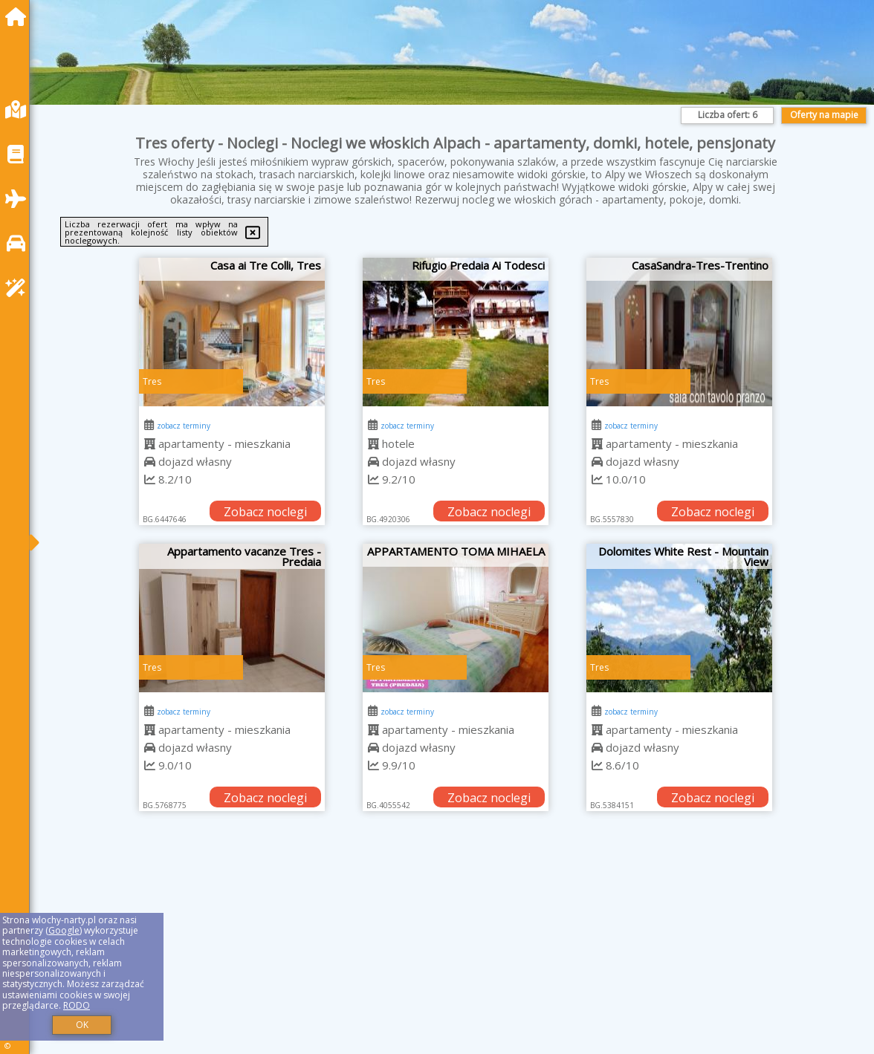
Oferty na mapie (824, 114)
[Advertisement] (456, 951)
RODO (76, 1005)
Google (64, 930)
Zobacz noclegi (265, 512)
